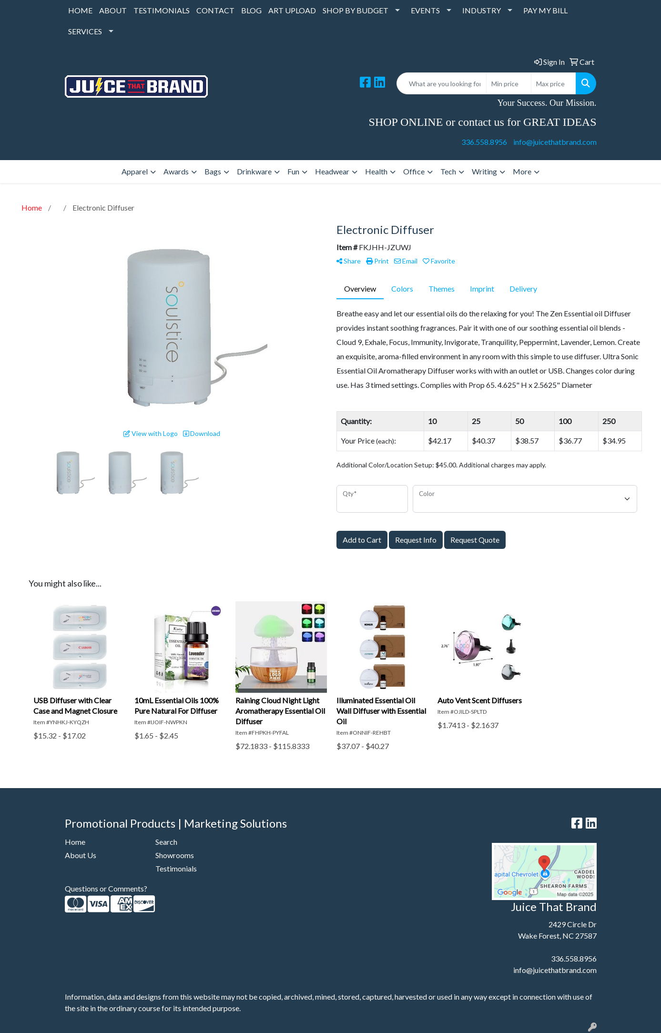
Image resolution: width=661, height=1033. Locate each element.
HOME (80, 10)
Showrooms (174, 855)
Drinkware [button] (254, 171)
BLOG (251, 10)
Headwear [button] (332, 171)
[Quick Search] (442, 83)
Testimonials (176, 868)
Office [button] (414, 171)
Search (166, 841)
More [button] (522, 171)
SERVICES (85, 31)
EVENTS (425, 10)
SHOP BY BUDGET (355, 10)
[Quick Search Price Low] (508, 83)
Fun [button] (293, 171)
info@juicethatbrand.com (555, 141)
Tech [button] (448, 171)
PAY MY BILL (545, 10)
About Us (80, 855)
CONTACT (215, 10)
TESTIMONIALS (161, 10)
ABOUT (113, 10)
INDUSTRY (481, 10)
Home (75, 841)
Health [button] (376, 171)
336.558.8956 (484, 141)
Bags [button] (212, 171)
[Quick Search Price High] (553, 83)
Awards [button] (176, 171)
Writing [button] (484, 171)
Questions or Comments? (106, 888)
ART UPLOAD (292, 10)
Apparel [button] (135, 171)
